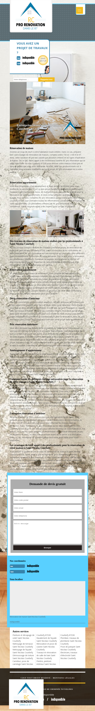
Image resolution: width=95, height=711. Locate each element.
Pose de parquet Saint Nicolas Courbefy (70, 648)
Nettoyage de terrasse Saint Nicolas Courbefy (23, 645)
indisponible (28, 57)
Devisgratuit (43, 59)
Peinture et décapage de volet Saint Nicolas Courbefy (23, 638)
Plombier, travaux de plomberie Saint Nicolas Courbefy (71, 641)
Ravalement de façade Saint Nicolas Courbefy (47, 639)
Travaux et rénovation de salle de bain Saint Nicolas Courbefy (46, 655)
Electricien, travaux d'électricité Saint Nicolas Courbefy (68, 655)
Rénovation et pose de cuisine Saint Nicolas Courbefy (47, 646)
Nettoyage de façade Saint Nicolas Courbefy (23, 651)
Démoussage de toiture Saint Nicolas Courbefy (23, 657)
